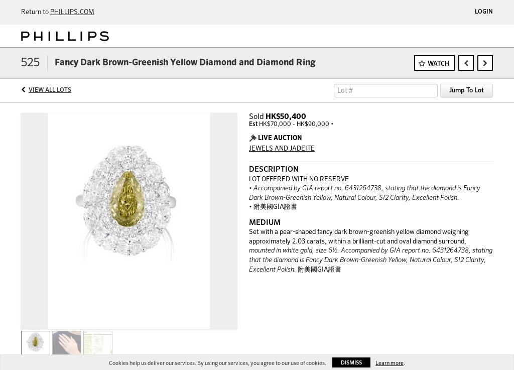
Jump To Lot (466, 90)
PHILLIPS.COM (72, 12)
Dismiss (351, 362)
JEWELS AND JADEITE (282, 149)
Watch (438, 64)
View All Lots (50, 90)
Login (484, 12)
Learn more (389, 363)
